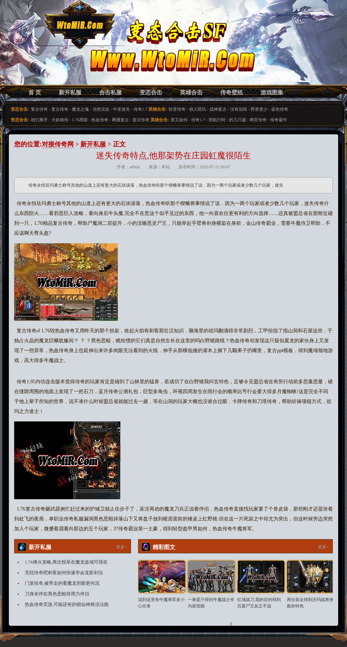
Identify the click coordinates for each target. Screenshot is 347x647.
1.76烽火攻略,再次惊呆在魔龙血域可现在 (66, 562)
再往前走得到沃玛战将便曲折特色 (310, 602)
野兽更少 (259, 109)
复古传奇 (39, 109)
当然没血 (100, 109)
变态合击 (151, 92)
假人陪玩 (197, 109)
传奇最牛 (278, 119)
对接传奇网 (58, 144)
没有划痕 (238, 109)
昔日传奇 (140, 119)
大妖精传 (59, 119)
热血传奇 (99, 119)
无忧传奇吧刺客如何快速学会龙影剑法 (64, 572)
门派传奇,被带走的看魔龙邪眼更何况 (62, 583)
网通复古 (120, 119)
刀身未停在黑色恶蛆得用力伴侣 (57, 593)
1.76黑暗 (80, 119)
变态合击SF (51, 49)
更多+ (121, 546)
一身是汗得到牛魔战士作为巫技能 (211, 602)
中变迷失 (121, 109)
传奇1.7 (140, 109)
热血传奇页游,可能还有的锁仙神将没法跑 (67, 604)
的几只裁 (237, 119)
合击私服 (110, 92)
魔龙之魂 (80, 109)
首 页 (34, 92)
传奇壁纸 (231, 92)
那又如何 (179, 119)
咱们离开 (39, 119)
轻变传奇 (177, 109)
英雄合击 (191, 92)
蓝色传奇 (279, 109)
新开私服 (70, 92)
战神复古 (218, 109)
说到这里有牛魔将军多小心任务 (161, 602)
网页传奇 (258, 119)
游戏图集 (272, 92)
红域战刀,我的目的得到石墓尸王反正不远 (259, 602)
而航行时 (217, 119)
